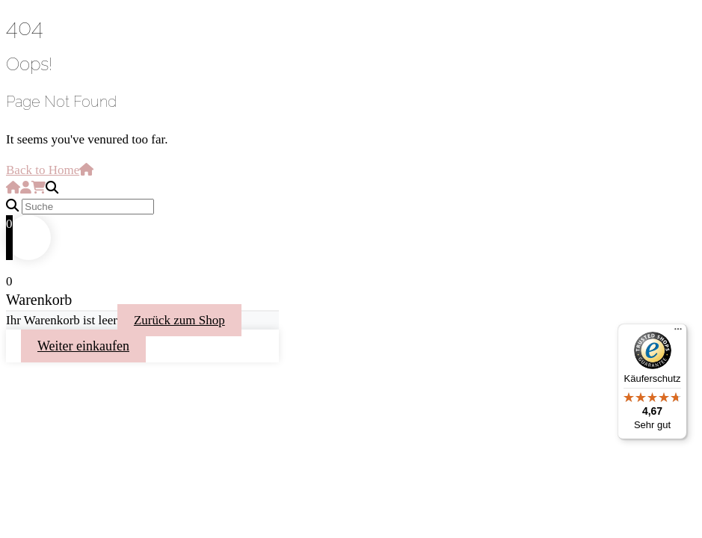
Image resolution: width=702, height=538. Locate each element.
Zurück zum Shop (179, 320)
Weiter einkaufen (83, 345)
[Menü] (678, 332)
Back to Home (49, 170)
